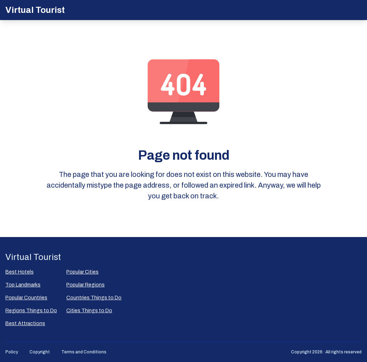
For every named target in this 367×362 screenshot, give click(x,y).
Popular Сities (82, 272)
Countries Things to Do (93, 297)
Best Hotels (19, 272)
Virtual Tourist (35, 10)
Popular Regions (85, 285)
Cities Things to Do (89, 310)
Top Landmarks (22, 285)
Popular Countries (26, 297)
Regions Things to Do (31, 310)
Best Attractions (25, 323)
